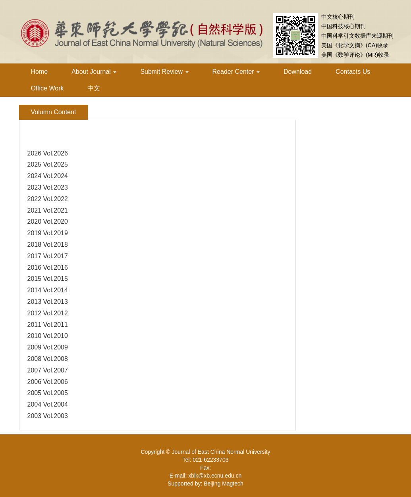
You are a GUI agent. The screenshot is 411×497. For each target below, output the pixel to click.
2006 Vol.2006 (47, 381)
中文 (93, 88)
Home (39, 71)
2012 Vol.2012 (47, 313)
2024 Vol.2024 (47, 176)
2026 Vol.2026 (47, 153)
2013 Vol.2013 (47, 301)
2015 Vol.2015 (47, 278)
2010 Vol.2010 (47, 335)
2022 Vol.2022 (47, 199)
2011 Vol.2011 (47, 324)
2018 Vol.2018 (47, 244)
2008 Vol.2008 (47, 358)
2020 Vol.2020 (47, 221)
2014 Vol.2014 (47, 290)
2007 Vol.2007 (47, 370)
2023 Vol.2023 (47, 187)
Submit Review (164, 71)
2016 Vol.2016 (47, 267)
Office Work (47, 88)
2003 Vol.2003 (47, 416)
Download (298, 71)
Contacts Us (353, 71)
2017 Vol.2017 (47, 256)
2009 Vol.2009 (47, 347)
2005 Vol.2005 (47, 393)
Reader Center (236, 71)
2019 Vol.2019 (47, 233)
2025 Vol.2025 (47, 164)
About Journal (93, 71)
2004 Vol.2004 (47, 404)
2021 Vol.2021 (47, 210)
